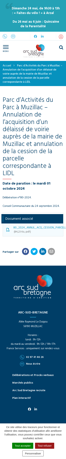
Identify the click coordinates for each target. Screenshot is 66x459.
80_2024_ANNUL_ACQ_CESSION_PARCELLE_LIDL (34, 229)
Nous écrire (30, 364)
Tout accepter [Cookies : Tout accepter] (23, 445)
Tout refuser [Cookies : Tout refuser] (45, 445)
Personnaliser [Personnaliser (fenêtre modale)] (33, 453)
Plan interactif (21, 398)
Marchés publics (22, 383)
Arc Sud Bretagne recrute (28, 390)
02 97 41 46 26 (32, 357)
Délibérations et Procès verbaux (33, 375)
